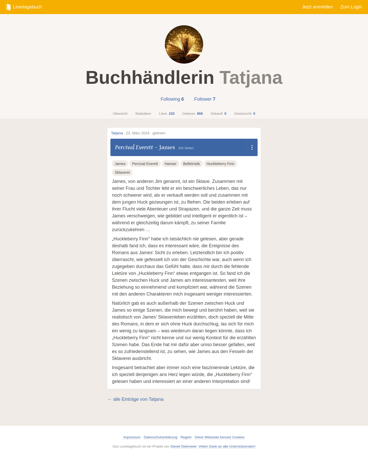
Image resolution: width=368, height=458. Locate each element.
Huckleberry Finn (220, 164)
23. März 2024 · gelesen (145, 133)
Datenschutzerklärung (160, 437)
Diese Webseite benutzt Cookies (220, 437)
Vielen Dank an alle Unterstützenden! (227, 446)
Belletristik (191, 164)
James (167, 147)
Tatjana (117, 133)
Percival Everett (134, 147)
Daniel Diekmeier (183, 446)
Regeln (186, 437)
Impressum (132, 437)
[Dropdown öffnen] (252, 147)
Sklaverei (122, 172)
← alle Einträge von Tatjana (135, 399)
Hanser (170, 164)
